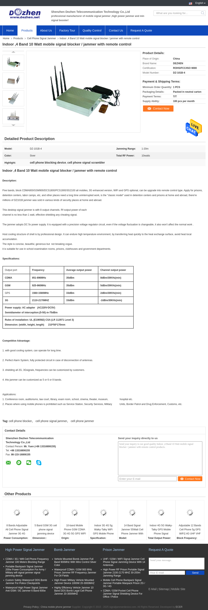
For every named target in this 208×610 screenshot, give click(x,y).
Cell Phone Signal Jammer (41, 38)
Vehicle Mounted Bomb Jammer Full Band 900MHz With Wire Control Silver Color (75, 562)
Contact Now (161, 108)
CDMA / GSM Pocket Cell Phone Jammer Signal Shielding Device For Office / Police (122, 593)
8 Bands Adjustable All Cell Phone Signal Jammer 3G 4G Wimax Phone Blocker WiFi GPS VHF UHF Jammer (16, 530)
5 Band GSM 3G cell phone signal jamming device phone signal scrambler (46, 530)
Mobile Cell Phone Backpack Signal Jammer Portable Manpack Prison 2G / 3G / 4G (124, 583)
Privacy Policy (31, 607)
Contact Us (116, 30)
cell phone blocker (20, 421)
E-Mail (152, 589)
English (200, 3)
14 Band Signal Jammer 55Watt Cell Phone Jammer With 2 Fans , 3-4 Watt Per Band (132, 530)
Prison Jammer (114, 549)
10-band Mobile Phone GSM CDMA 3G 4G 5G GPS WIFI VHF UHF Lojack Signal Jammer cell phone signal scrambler (74, 530)
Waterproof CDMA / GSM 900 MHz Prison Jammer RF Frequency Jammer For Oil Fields (75, 572)
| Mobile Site (177, 589)
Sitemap (164, 589)
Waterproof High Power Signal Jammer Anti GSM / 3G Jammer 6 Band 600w (26, 589)
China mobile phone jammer (56, 607)
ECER (179, 607)
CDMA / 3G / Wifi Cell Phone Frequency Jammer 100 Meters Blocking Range (27, 560)
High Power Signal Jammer (25, 549)
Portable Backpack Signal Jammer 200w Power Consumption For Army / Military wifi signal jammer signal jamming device (25, 571)
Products (26, 30)
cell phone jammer (82, 421)
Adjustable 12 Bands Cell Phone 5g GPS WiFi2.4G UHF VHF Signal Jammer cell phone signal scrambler (190, 530)
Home (10, 30)
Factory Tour (67, 30)
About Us (46, 30)
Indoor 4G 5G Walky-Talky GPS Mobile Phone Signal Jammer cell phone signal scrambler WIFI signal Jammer (161, 530)
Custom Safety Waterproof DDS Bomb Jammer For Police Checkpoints (26, 582)
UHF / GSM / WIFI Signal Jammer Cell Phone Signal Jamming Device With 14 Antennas (124, 562)
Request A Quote (141, 30)
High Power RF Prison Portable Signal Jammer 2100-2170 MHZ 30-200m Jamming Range (123, 572)
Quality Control (92, 30)
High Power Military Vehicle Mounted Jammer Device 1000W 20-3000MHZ (74, 582)
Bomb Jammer (64, 549)
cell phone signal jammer (51, 421)
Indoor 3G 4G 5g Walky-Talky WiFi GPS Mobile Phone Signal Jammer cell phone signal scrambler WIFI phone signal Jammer (103, 530)
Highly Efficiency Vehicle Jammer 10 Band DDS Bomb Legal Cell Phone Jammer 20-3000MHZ (73, 590)
